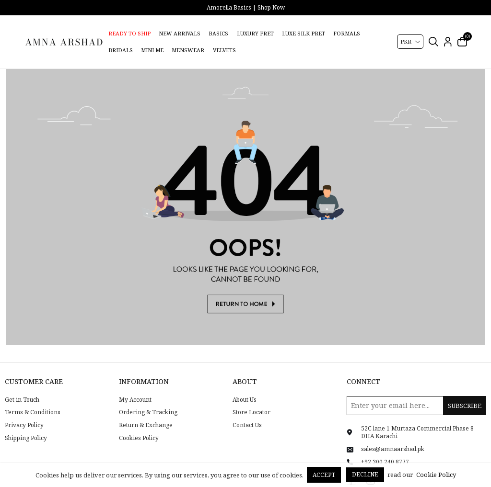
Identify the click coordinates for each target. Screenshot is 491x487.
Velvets (224, 50)
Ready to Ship (129, 33)
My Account (135, 388)
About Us (245, 388)
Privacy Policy (24, 413)
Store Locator (251, 401)
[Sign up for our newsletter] (416, 393)
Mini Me (152, 50)
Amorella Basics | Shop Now (246, 7)
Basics (218, 33)
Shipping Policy (26, 426)
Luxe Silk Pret (303, 33)
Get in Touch (22, 388)
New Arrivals (179, 33)
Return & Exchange (146, 413)
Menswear (188, 50)
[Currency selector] (410, 41)
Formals (346, 33)
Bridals (120, 50)
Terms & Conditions (32, 401)
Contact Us (247, 413)
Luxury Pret (255, 33)
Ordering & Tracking (148, 401)
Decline (365, 474)
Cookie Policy (436, 474)
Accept (324, 475)
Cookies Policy (139, 426)
